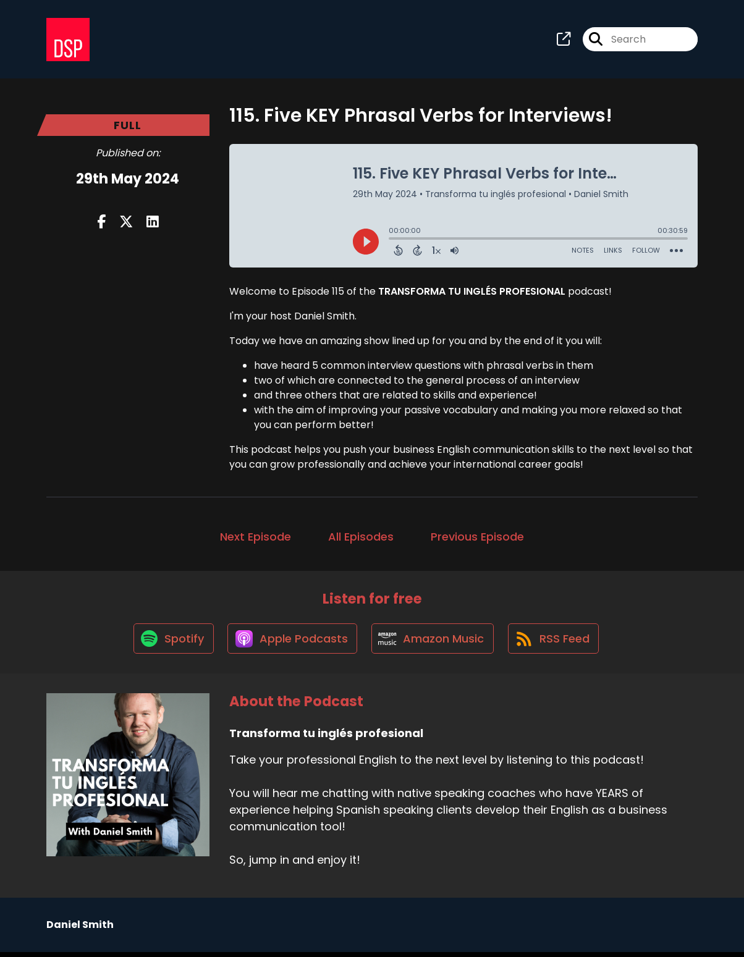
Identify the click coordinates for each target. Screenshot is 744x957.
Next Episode (255, 538)
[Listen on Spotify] (170, 642)
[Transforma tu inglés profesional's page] (563, 40)
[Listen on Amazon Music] (433, 642)
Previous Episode (477, 538)
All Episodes (361, 538)
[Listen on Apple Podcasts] (291, 642)
